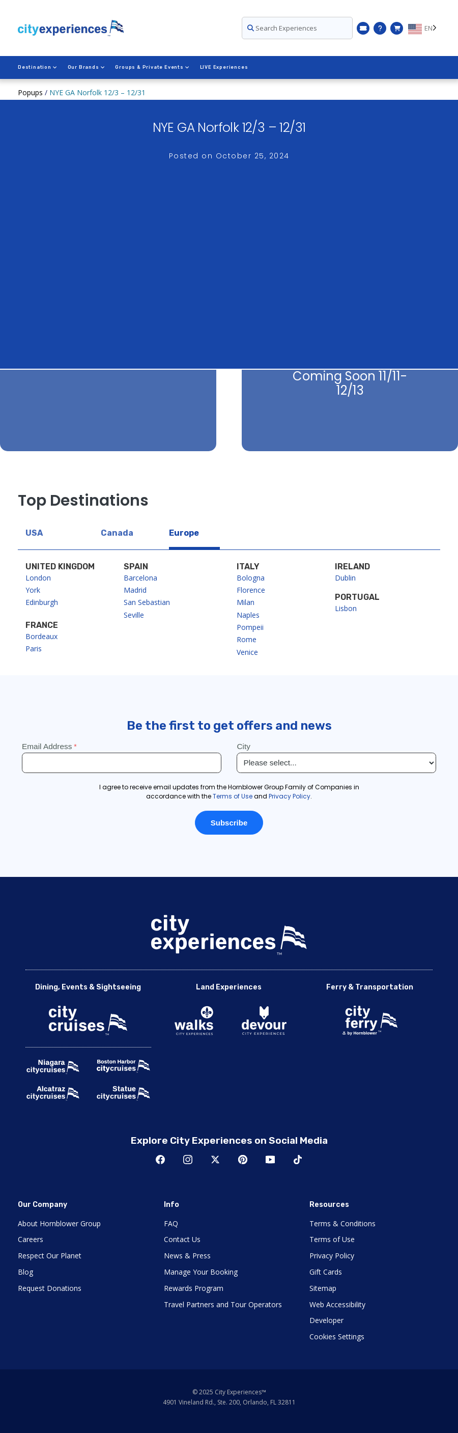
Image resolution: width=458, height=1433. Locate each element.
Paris (33, 648)
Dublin (345, 578)
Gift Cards (325, 1272)
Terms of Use (332, 1239)
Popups (30, 92)
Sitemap (322, 1288)
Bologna (251, 578)
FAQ (171, 1223)
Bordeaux (41, 636)
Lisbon (346, 608)
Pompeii (250, 627)
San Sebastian (147, 602)
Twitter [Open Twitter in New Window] (215, 1159)
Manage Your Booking (201, 1272)
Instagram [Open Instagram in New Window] (187, 1159)
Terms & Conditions (342, 1223)
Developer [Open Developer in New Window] (326, 1320)
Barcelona (140, 578)
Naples (248, 615)
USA (34, 533)
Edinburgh (41, 602)
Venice (247, 652)
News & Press (187, 1255)
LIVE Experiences (224, 67)
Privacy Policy (331, 1255)
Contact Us (182, 1239)
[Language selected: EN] (424, 28)
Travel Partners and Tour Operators (223, 1304)
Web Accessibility (337, 1304)
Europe (184, 533)
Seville (134, 615)
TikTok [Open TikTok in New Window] (297, 1159)
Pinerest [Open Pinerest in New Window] (242, 1159)
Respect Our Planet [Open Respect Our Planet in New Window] (49, 1255)
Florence (251, 590)
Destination (38, 67)
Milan (245, 602)
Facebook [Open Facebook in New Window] (160, 1159)
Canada (117, 533)
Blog (25, 1272)
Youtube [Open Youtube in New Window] (270, 1159)
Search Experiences (282, 28)
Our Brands (86, 67)
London (38, 578)
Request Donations (49, 1288)
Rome (246, 639)
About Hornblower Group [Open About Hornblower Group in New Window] (59, 1223)
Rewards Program (193, 1288)
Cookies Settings (336, 1336)
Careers (30, 1239)
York (32, 590)
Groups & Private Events (152, 67)
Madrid (135, 590)
